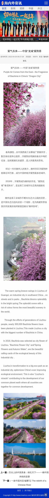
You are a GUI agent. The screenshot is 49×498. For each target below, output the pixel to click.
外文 (40, 8)
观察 (22, 8)
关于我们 (28, 490)
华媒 (31, 8)
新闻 (13, 8)
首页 (4, 8)
